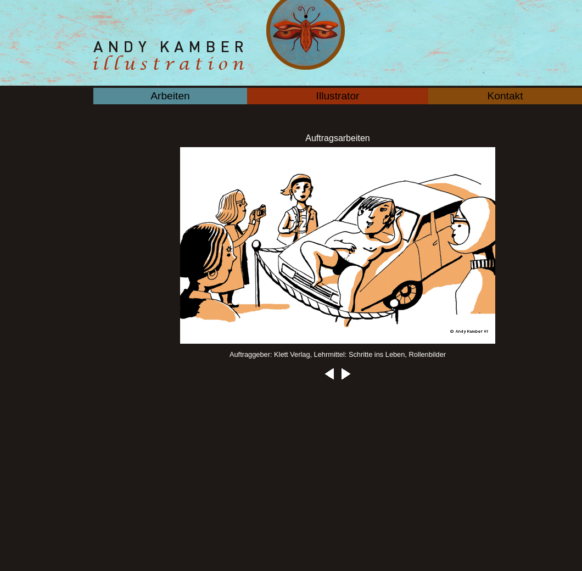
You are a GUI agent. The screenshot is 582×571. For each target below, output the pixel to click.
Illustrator (338, 96)
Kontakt (505, 96)
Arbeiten (169, 96)
